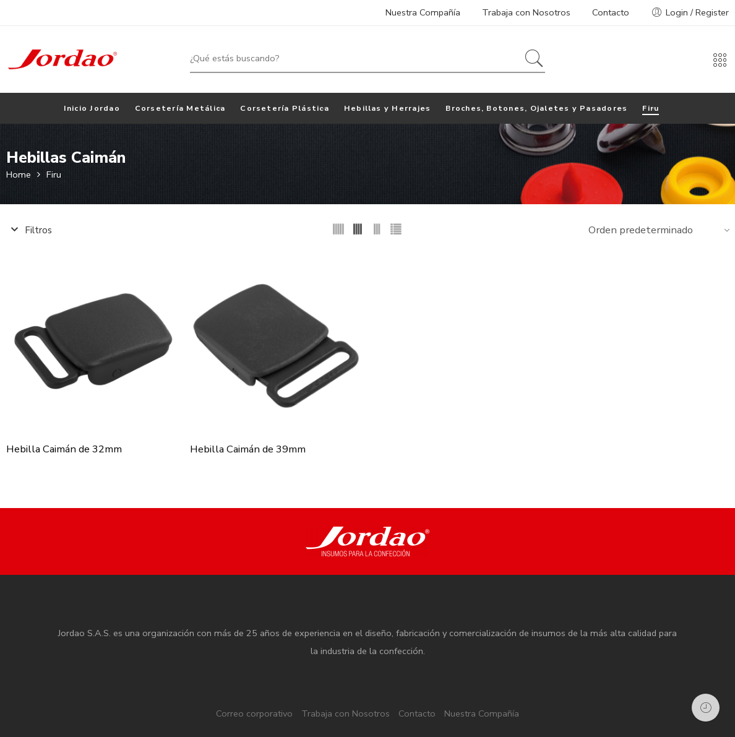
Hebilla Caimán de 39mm (248, 450)
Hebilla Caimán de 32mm (64, 450)
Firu (53, 174)
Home (18, 174)
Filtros (29, 230)
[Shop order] (657, 230)
